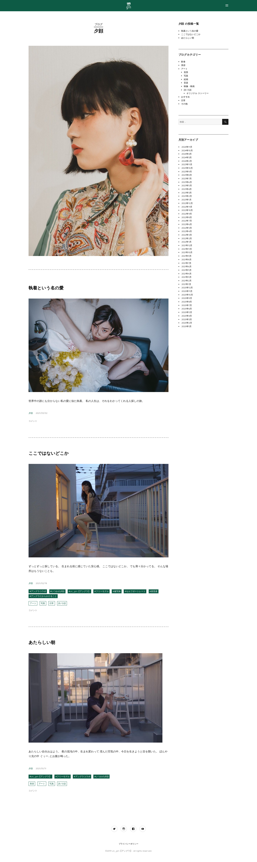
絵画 (186, 79)
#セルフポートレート (135, 591)
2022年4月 (187, 231)
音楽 (186, 82)
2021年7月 (186, 263)
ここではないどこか (49, 453)
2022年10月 (187, 210)
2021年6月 (187, 266)
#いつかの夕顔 (57, 591)
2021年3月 (187, 277)
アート (33, 603)
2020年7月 (187, 305)
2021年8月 (187, 259)
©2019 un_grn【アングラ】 (118, 850)
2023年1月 (187, 199)
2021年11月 (187, 249)
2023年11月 (187, 164)
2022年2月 (187, 238)
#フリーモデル (101, 591)
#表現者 (153, 591)
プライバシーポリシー (128, 844)
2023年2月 (187, 196)
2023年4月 (187, 189)
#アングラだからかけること (43, 596)
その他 (184, 103)
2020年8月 (187, 301)
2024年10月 (187, 150)
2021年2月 (187, 280)
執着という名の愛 (46, 287)
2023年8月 (187, 175)
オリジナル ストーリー (197, 93)
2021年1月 (186, 284)
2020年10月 (187, 294)
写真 (43, 603)
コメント (33, 421)
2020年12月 (187, 287)
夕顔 (31, 413)
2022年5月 (187, 227)
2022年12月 (187, 203)
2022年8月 (187, 217)
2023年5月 (187, 185)
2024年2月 (187, 161)
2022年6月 (187, 224)
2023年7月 (187, 178)
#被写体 (117, 591)
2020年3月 (187, 319)
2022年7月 (187, 220)
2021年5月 (187, 270)
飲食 (183, 61)
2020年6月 (187, 308)
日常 (51, 603)
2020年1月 (187, 326)
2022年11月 (187, 206)
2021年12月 (187, 245)
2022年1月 (187, 241)
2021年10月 (187, 252)
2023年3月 (187, 192)
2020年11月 (187, 291)
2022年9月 (187, 213)
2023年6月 (187, 182)
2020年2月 (187, 322)
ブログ (99, 24)
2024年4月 (187, 153)
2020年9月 (187, 298)
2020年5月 (187, 312)
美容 (32, 783)
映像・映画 (189, 86)
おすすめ (185, 96)
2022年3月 (187, 234)
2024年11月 (187, 147)
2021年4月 (187, 273)
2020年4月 (187, 315)
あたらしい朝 (42, 642)
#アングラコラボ (38, 591)
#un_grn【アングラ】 (79, 591)
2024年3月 (187, 157)
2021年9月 (187, 256)
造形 (186, 72)
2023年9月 (187, 171)
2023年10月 (187, 168)
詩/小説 (62, 603)
